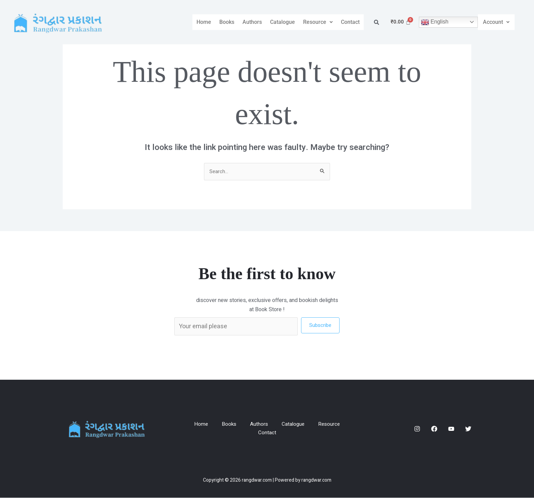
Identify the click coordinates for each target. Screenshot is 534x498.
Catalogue (282, 22)
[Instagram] (417, 429)
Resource (318, 22)
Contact (350, 22)
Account (496, 22)
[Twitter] (468, 429)
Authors (252, 22)
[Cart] (400, 22)
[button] (318, 22)
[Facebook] (434, 429)
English (435, 22)
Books (226, 22)
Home (204, 22)
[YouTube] (451, 429)
